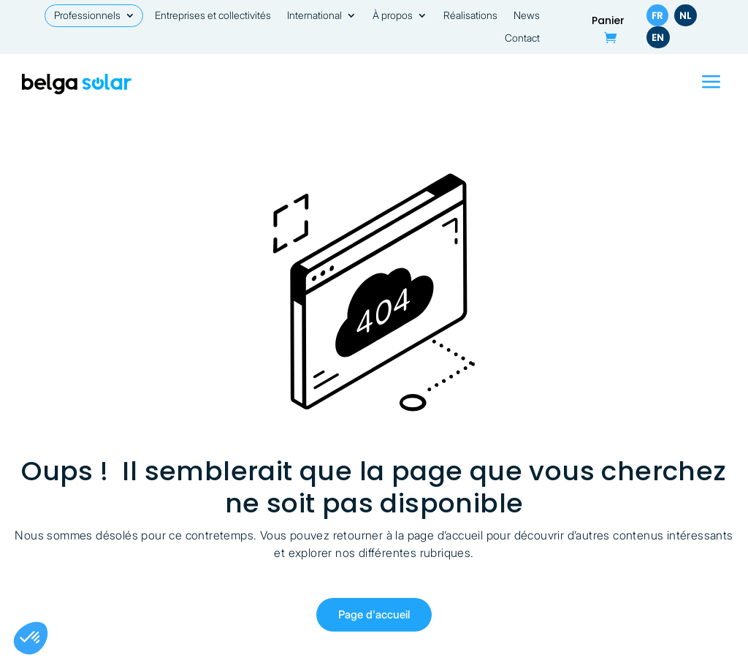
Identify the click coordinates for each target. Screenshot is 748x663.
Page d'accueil (374, 614)
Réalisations (470, 15)
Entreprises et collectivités (213, 15)
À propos (393, 15)
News (527, 15)
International (314, 15)
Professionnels (87, 15)
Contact (522, 38)
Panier (608, 21)
